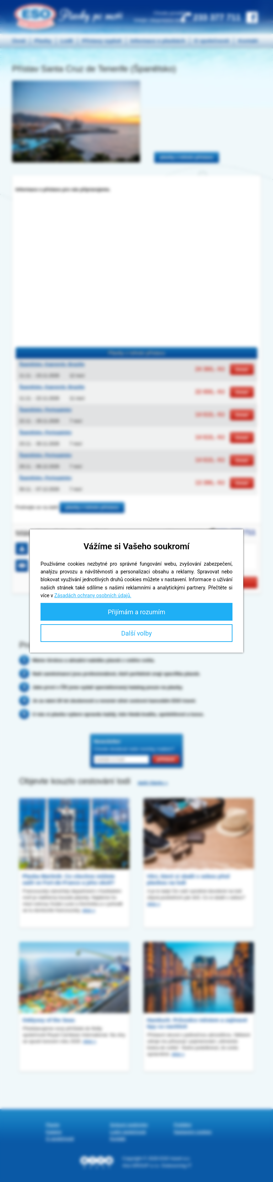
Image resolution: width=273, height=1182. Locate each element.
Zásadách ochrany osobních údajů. (93, 595)
